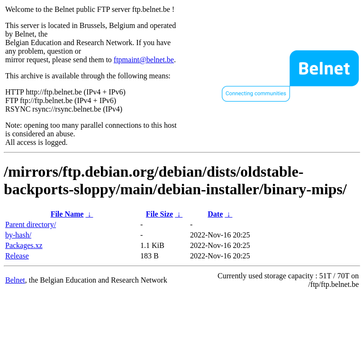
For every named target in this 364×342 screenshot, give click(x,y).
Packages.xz (24, 245)
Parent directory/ (30, 224)
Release (17, 256)
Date (215, 214)
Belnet (15, 280)
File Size (159, 214)
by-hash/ (18, 235)
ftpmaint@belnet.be (144, 60)
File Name (67, 214)
